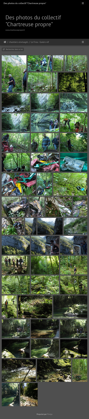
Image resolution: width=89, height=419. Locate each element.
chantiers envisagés (18, 42)
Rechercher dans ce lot (13, 49)
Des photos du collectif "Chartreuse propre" (25, 3)
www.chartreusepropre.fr (15, 30)
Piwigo (49, 414)
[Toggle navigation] (82, 3)
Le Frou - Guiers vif (40, 42)
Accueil (5, 42)
